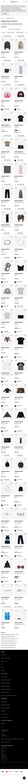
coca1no (18, 606)
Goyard (2, 750)
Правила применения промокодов (9, 695)
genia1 (18, 555)
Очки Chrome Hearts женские (7, 640)
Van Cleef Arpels (4, 748)
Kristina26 (6, 479)
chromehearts (6, 35)
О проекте (3, 655)
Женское (3, 18)
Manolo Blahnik (4, 756)
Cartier (2, 753)
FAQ (2, 726)
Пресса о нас (4, 661)
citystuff (5, 331)
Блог (2, 664)
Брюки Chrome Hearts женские (8, 647)
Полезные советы (5, 692)
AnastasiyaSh (6, 530)
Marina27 (5, 555)
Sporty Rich (3, 759)
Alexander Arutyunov (5, 758)
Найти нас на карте (5, 742)
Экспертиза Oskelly (5, 704)
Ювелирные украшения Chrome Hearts (10, 634)
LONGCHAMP (3, 755)
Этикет (2, 667)
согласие (8, 11)
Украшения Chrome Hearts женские (9, 638)
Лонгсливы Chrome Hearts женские (9, 641)
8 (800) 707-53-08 (5, 731)
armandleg (6, 257)
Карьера (3, 670)
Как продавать (4, 701)
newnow (18, 257)
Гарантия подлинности (6, 679)
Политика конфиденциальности (18, 774)
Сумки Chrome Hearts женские (8, 636)
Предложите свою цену (6, 689)
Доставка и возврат (5, 686)
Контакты (3, 723)
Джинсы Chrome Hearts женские (8, 643)
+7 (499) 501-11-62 (5, 735)
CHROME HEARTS (5, 52)
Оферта (10, 774)
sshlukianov (19, 306)
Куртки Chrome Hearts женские (8, 645)
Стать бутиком (4, 714)
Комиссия (3, 711)
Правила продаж (3, 774)
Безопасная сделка (5, 683)
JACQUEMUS (3, 751)
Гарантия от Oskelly (5, 658)
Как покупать (4, 676)
